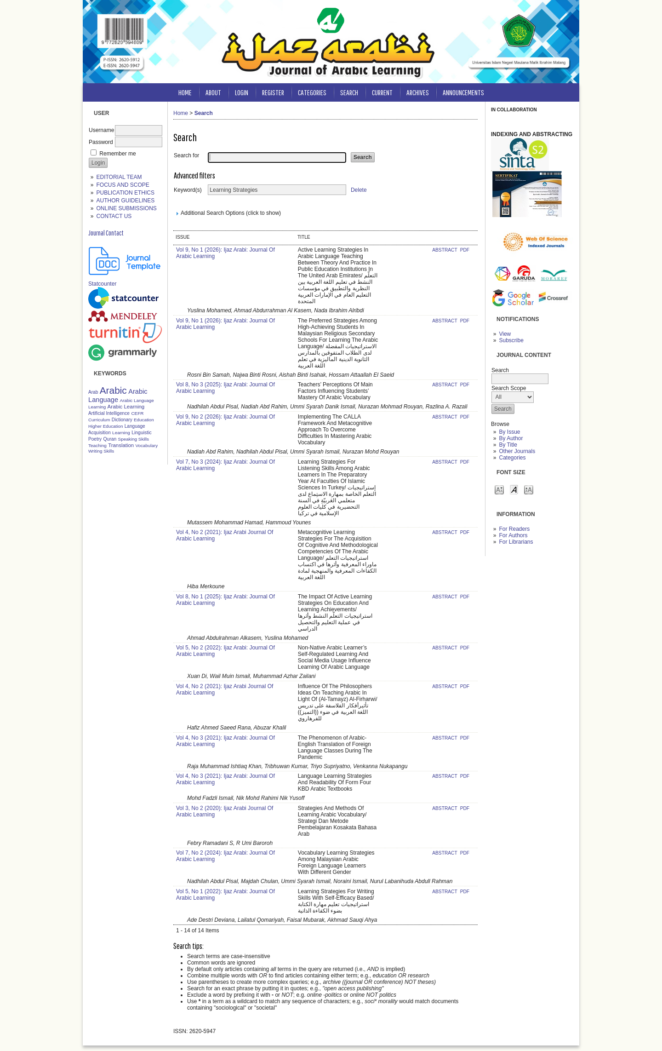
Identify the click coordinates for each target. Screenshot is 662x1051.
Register (273, 92)
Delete (359, 190)
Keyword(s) (188, 190)
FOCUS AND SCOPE (122, 185)
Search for (186, 155)
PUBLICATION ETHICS (125, 193)
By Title (508, 445)
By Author (511, 438)
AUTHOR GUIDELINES (125, 200)
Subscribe (511, 340)
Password (101, 142)
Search (349, 92)
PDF (464, 250)
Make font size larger (528, 489)
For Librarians (516, 542)
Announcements (463, 92)
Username (101, 130)
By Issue (509, 432)
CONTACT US (113, 216)
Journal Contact (106, 233)
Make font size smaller (499, 489)
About (213, 92)
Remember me (117, 153)
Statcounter (102, 284)
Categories (512, 457)
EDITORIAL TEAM (119, 177)
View (505, 334)
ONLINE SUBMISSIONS (126, 208)
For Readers (514, 529)
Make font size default (514, 489)
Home (185, 92)
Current (382, 92)
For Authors (513, 535)
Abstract (445, 250)
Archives (417, 92)
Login (241, 92)
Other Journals (517, 451)
